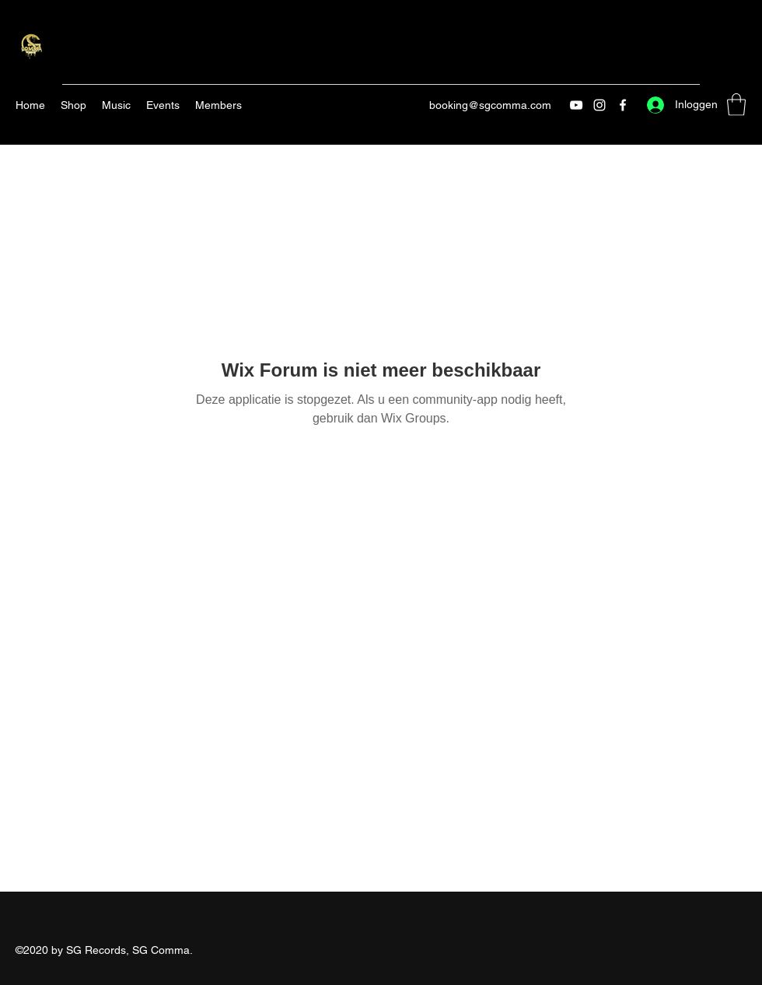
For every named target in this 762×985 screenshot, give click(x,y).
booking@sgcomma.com (490, 105)
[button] (736, 104)
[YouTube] (576, 105)
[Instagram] (599, 105)
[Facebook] (623, 105)
